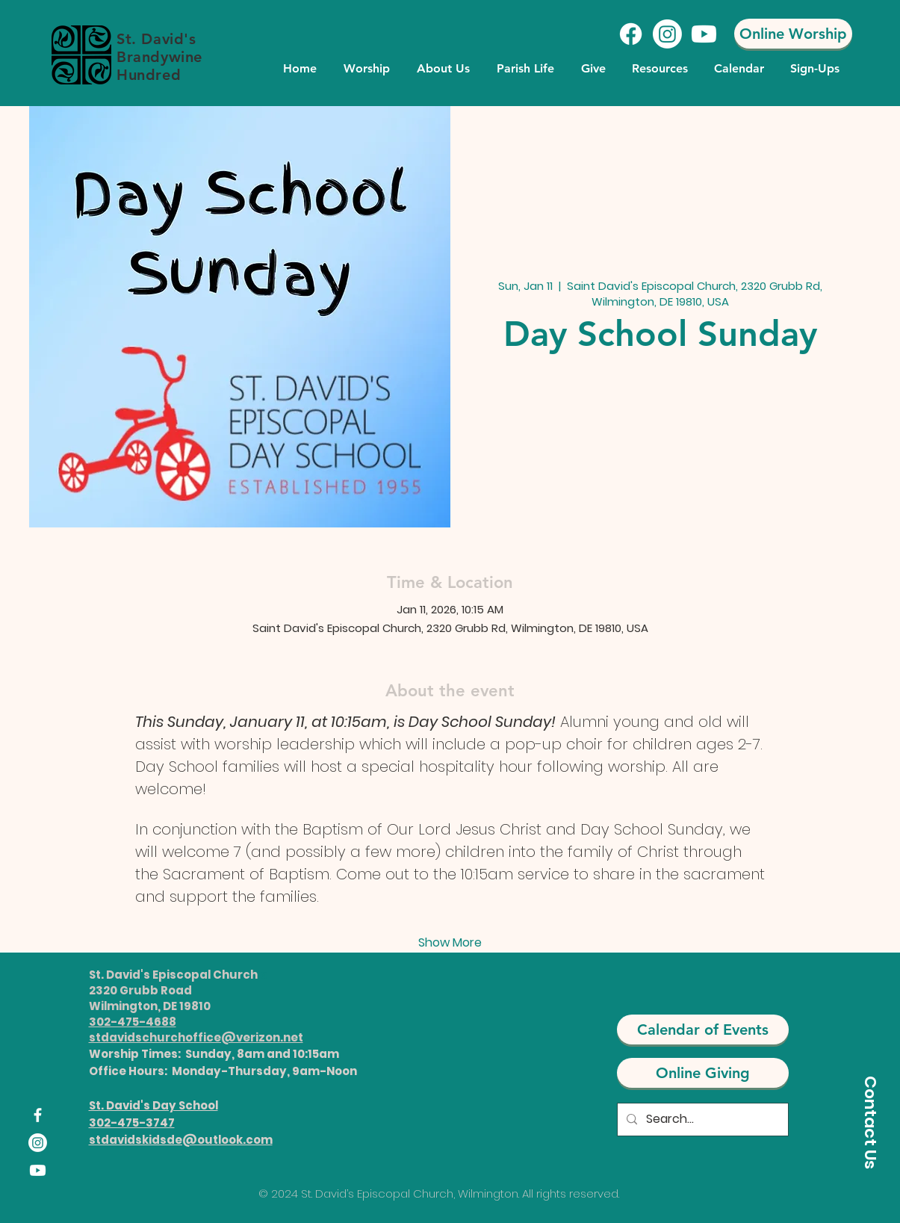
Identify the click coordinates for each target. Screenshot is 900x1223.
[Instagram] (667, 34)
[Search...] (701, 1119)
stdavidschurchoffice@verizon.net (196, 1037)
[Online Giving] (703, 1073)
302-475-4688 (132, 1022)
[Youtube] (704, 34)
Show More (450, 943)
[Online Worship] (793, 34)
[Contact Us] (870, 1122)
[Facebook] (630, 34)
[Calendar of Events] (703, 1029)
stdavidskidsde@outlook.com (181, 1140)
